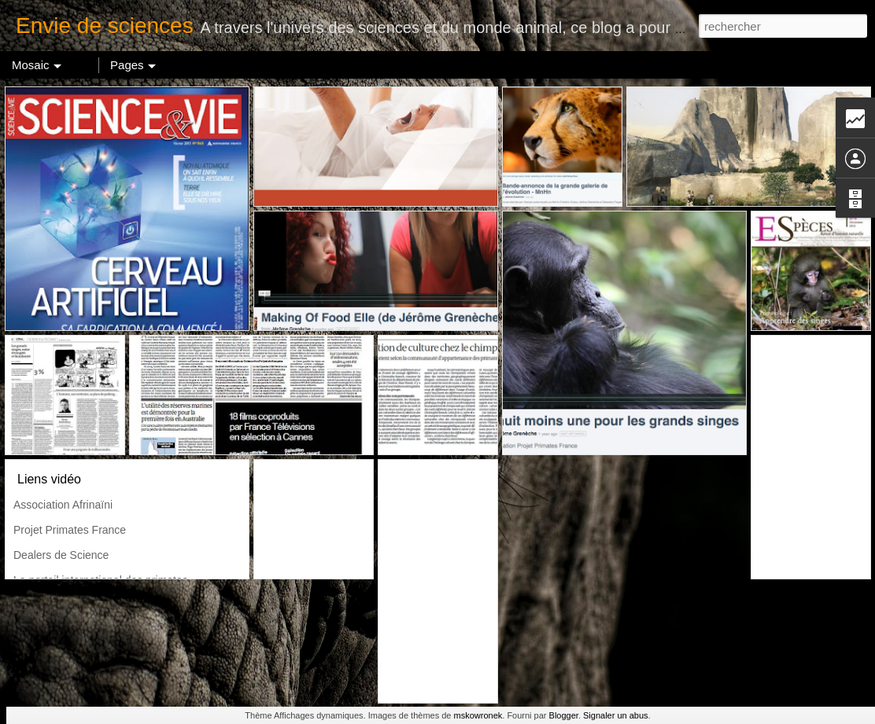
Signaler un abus (615, 715)
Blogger (563, 715)
